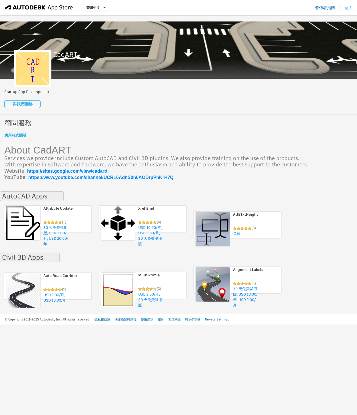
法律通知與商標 (126, 319)
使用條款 (147, 319)
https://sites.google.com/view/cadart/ (67, 171)
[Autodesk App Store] (39, 7)
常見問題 (174, 319)
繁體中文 (96, 7)
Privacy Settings (217, 319)
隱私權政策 (102, 319)
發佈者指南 (325, 8)
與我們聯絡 (23, 104)
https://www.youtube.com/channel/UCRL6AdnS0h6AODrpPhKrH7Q (101, 177)
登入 (348, 8)
